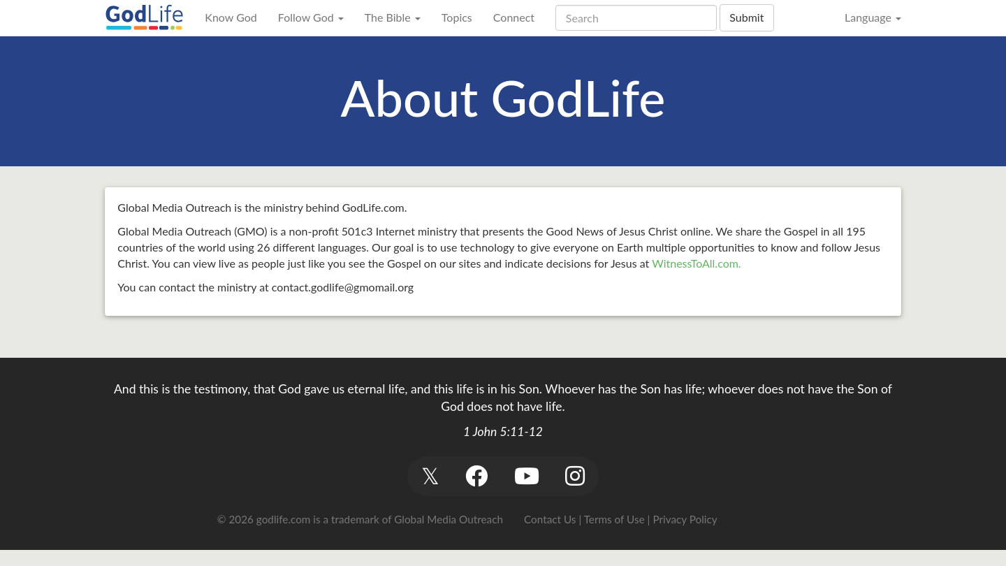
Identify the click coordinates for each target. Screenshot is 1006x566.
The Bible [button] (393, 17)
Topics (457, 17)
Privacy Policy (685, 519)
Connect (513, 17)
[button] (430, 476)
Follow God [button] (311, 17)
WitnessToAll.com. (696, 263)
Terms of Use (614, 519)
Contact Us (550, 519)
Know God (230, 17)
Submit (746, 17)
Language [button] (873, 17)
